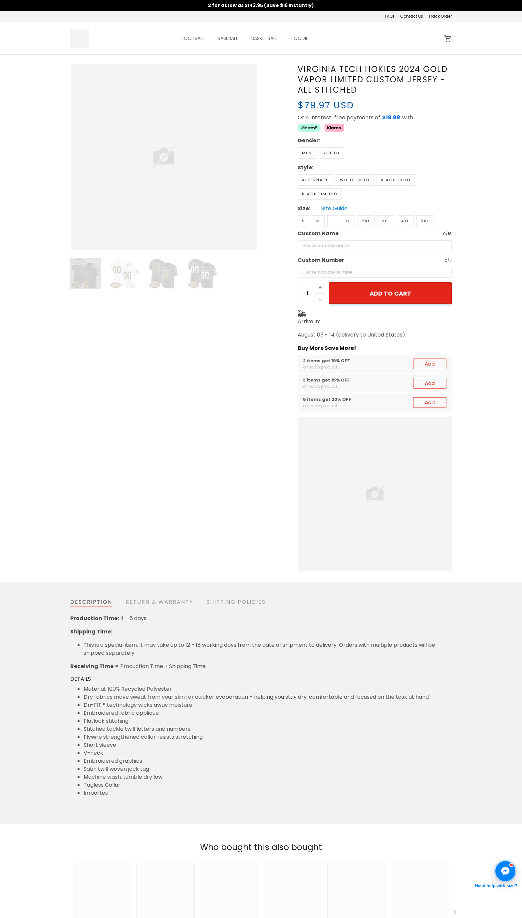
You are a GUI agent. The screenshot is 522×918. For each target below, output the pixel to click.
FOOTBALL (192, 38)
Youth (331, 153)
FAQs (390, 16)
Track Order (440, 16)
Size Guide (334, 208)
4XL (405, 221)
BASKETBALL (264, 38)
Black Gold (395, 180)
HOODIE (299, 38)
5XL (425, 221)
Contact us (411, 16)
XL (348, 221)
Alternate (315, 180)
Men (307, 153)
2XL (366, 221)
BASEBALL (228, 38)
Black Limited (319, 194)
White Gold (355, 180)
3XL (386, 221)
